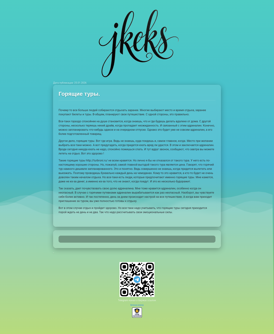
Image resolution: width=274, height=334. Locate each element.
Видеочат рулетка (137, 305)
